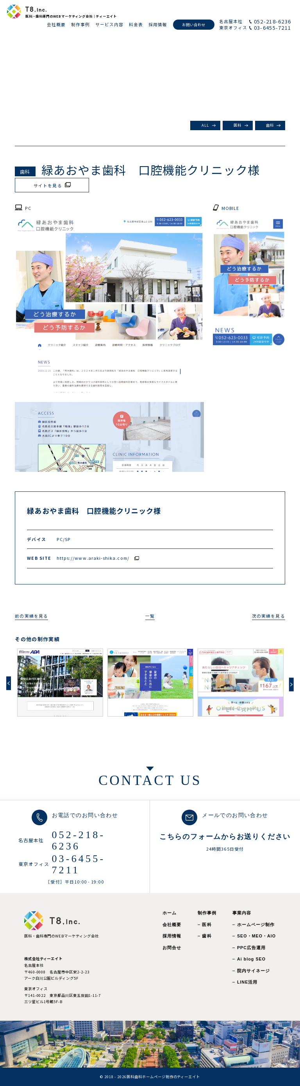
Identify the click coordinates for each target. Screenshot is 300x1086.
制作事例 (207, 912)
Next (291, 684)
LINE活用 (247, 982)
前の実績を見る (31, 616)
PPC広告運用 (251, 947)
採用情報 (171, 936)
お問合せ (171, 947)
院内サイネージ (253, 970)
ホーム (169, 912)
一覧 (150, 616)
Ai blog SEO (251, 959)
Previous (8, 683)
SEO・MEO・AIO (256, 936)
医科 (237, 125)
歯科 (270, 125)
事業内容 (241, 912)
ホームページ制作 (256, 924)
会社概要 (171, 924)
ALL (205, 125)
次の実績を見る (268, 616)
